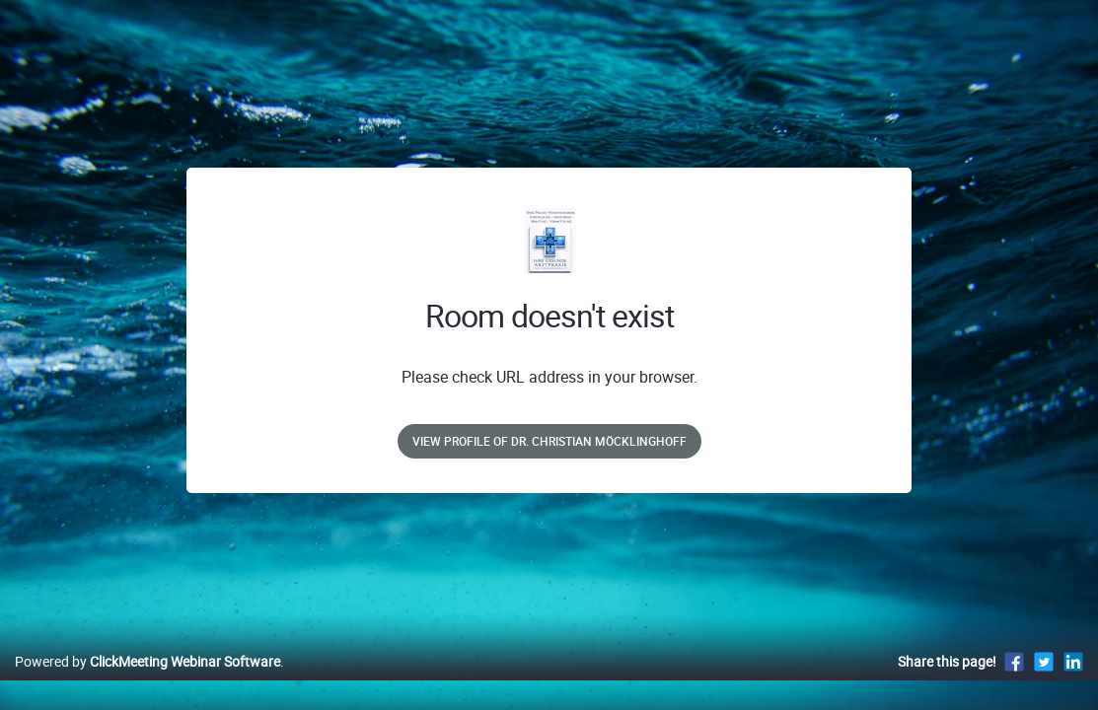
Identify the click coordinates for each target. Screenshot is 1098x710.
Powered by (147, 682)
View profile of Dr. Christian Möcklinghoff (549, 441)
